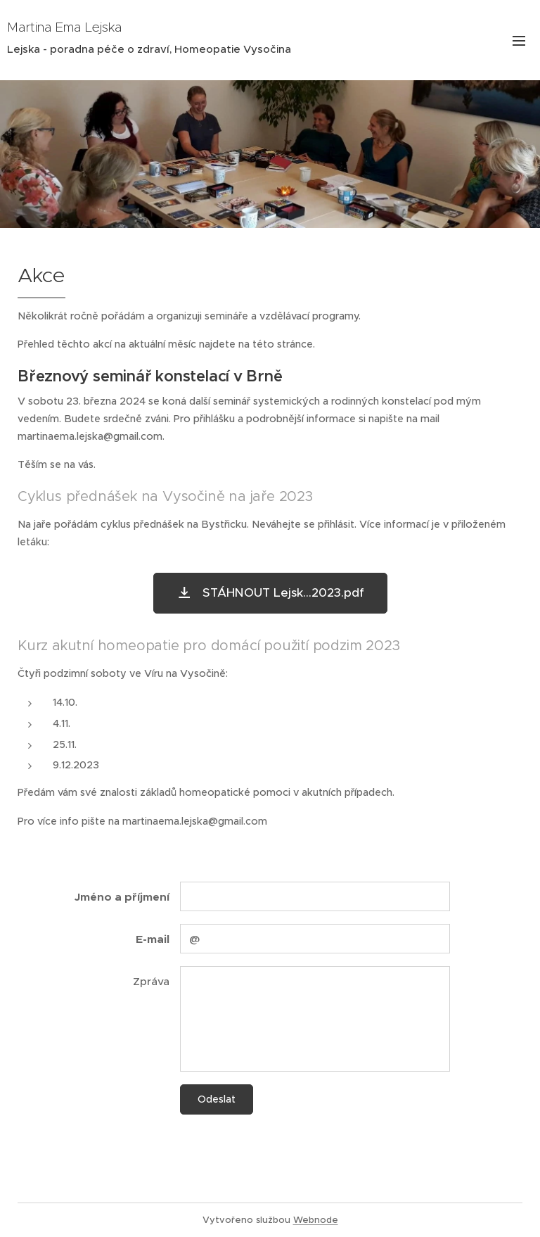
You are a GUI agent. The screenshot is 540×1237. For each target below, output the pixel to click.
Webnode (315, 1220)
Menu (519, 41)
